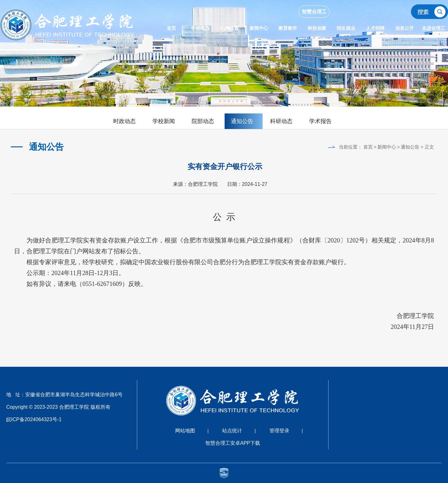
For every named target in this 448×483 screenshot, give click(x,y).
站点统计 (232, 430)
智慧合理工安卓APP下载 (232, 443)
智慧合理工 (314, 11)
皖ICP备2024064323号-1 (34, 419)
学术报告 (320, 121)
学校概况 (200, 28)
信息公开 (404, 28)
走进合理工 (433, 28)
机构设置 (229, 28)
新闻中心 (259, 28)
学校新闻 (163, 121)
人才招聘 (375, 28)
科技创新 (317, 28)
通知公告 (242, 121)
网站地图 (185, 430)
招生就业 (346, 28)
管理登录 (279, 430)
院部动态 (203, 121)
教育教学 (287, 28)
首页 (171, 28)
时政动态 (124, 121)
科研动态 (281, 121)
